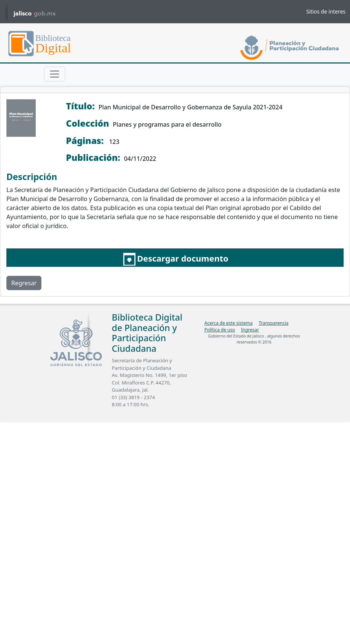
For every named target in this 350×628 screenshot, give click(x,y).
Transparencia (273, 323)
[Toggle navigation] (54, 74)
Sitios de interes (325, 11)
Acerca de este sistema (228, 323)
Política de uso (219, 330)
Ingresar (250, 330)
